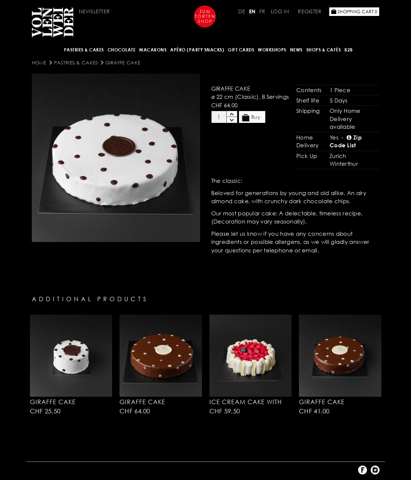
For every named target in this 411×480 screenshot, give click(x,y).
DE (241, 11)
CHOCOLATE (122, 50)
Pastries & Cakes (84, 50)
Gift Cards (241, 50)
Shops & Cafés (323, 50)
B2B (348, 50)
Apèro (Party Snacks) (197, 50)
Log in (280, 11)
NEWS (296, 50)
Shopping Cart (354, 11)
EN (252, 11)
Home (39, 63)
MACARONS (152, 50)
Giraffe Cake (123, 63)
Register (309, 11)
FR (262, 11)
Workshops (272, 50)
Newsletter (94, 11)
